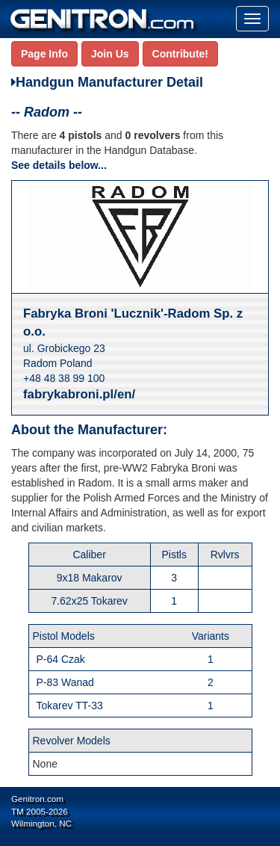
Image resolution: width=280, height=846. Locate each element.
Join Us (110, 54)
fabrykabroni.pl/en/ (79, 394)
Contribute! (180, 54)
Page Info (44, 54)
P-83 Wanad (65, 682)
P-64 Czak (61, 659)
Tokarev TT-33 (70, 705)
